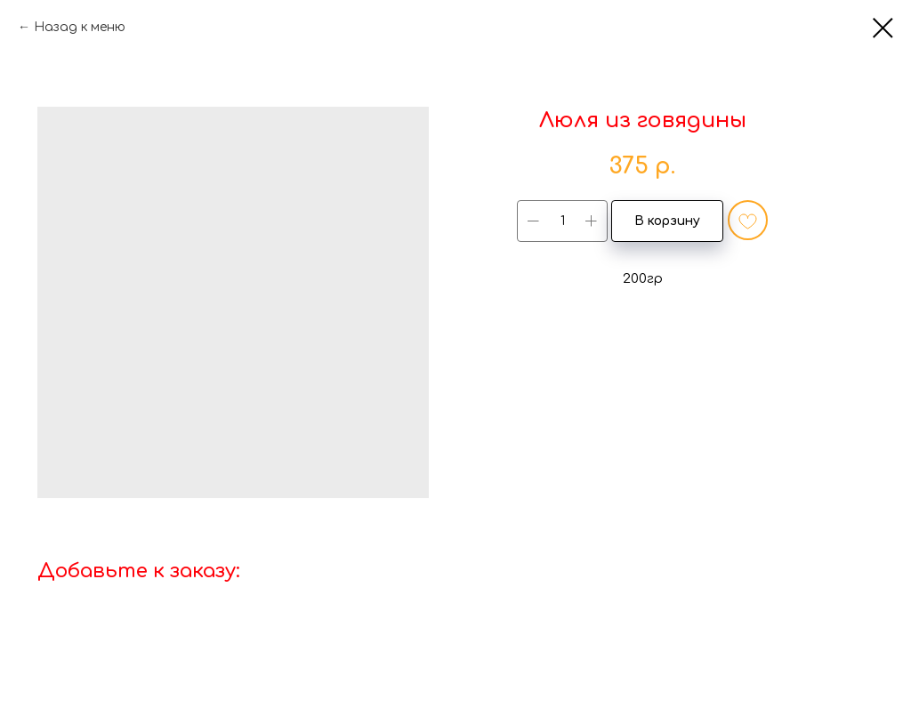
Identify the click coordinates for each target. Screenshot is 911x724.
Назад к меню (79, 27)
